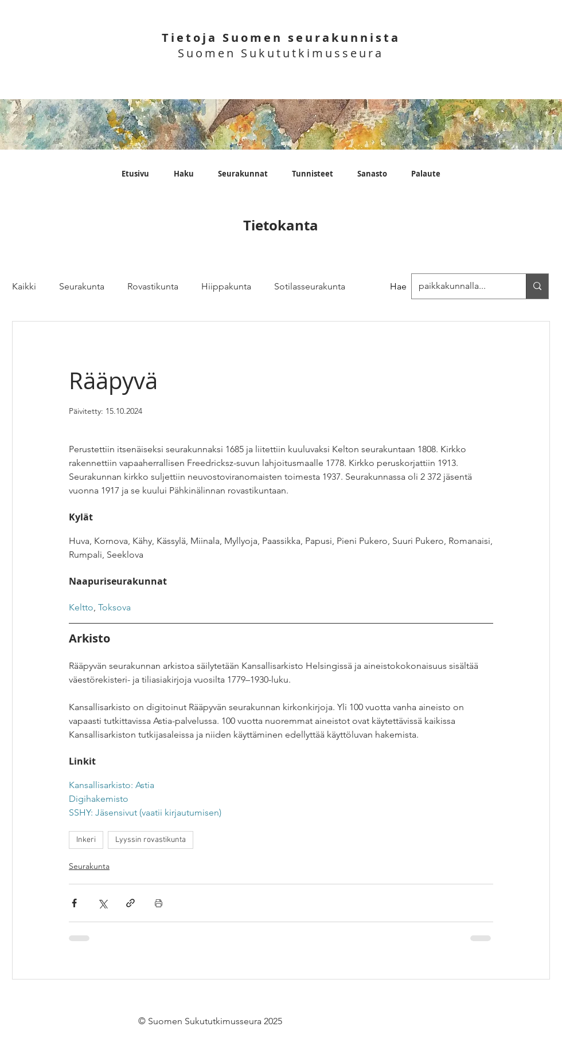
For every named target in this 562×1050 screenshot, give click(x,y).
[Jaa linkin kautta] (130, 903)
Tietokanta (280, 225)
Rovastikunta (152, 286)
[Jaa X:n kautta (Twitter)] (102, 903)
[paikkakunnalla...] (537, 286)
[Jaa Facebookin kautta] (74, 903)
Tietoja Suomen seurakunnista (281, 37)
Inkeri (86, 840)
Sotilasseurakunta (309, 286)
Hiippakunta (226, 286)
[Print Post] (158, 903)
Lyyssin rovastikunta (150, 840)
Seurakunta (81, 286)
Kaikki (24, 286)
